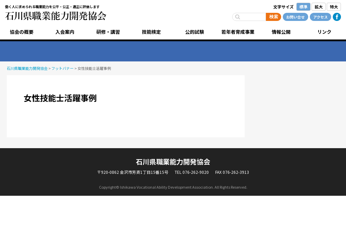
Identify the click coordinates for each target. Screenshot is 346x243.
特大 (334, 6)
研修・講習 (108, 31)
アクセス (320, 17)
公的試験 (194, 31)
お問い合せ (295, 17)
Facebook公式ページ (337, 17)
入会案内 (64, 31)
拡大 (319, 6)
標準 (303, 6)
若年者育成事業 (237, 31)
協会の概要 (21, 31)
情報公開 (281, 31)
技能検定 (151, 31)
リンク (324, 31)
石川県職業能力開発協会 (55, 16)
